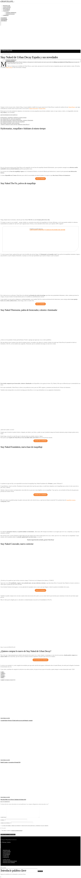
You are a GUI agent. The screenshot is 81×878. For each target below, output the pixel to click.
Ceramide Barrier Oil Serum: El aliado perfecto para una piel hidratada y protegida (16, 720)
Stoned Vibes (42, 108)
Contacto (6, 857)
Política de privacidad (17, 830)
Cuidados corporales (11, 12)
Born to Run (9, 67)
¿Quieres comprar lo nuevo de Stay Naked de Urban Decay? (15, 124)
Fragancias (6, 8)
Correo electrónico (6, 822)
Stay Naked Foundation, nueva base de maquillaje (13, 121)
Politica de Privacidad (10, 861)
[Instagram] (4, 19)
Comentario (4, 817)
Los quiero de (40, 659)
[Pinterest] (4, 20)
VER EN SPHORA (40, 178)
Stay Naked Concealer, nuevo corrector (10, 123)
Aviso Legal (6, 859)
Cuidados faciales (10, 13)
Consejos (5, 15)
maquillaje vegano (70, 500)
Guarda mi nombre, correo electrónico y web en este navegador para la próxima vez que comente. (25, 825)
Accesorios (6, 9)
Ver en (40, 590)
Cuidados (6, 11)
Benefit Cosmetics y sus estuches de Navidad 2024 (10, 762)
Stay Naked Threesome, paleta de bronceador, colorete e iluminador (17, 120)
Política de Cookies (9, 862)
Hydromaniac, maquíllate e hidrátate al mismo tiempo (13, 117)
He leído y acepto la (12, 830)
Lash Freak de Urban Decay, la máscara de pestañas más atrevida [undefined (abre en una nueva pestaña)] (47, 229)
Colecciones (7, 7)
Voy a (40, 303)
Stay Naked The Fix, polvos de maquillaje (11, 119)
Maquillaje (6, 5)
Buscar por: (3, 867)
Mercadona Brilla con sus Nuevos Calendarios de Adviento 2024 (13, 799)
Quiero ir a (40, 440)
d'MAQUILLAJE (7, 1)
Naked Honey (72, 107)
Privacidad (4, 828)
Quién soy (6, 855)
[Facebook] (4, 18)
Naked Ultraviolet (33, 108)
